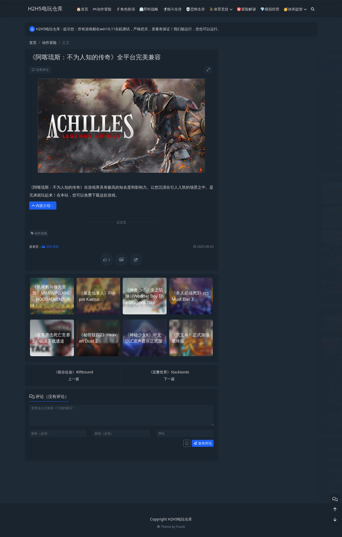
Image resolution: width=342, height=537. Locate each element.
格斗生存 (292, 133)
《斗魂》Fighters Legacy (279, 280)
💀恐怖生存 (195, 9)
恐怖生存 (245, 133)
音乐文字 (292, 161)
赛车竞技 (245, 161)
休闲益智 (245, 92)
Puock (180, 526)
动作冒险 (49, 42)
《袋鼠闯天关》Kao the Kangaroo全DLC (262, 459)
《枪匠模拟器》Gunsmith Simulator (288, 411)
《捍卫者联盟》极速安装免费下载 (285, 185)
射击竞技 (292, 119)
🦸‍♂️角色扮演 (125, 9)
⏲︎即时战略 (148, 9)
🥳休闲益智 (295, 9)
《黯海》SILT (239, 490)
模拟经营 (245, 147)
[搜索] (313, 9)
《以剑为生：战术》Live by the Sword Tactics (296, 387)
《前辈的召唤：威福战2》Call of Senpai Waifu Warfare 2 (276, 469)
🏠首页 (82, 9)
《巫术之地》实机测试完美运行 (284, 316)
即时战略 (245, 119)
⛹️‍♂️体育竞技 (220, 9)
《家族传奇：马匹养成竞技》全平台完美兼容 (265, 449)
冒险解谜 (245, 105)
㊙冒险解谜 (246, 9)
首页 (33, 42)
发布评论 (202, 443)
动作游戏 (39, 233)
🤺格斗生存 (171, 9)
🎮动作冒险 (101, 9)
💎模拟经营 (269, 9)
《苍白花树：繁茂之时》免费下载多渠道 (261, 480)
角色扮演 (292, 147)
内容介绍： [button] (43, 205)
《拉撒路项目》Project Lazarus (284, 256)
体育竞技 (292, 92)
